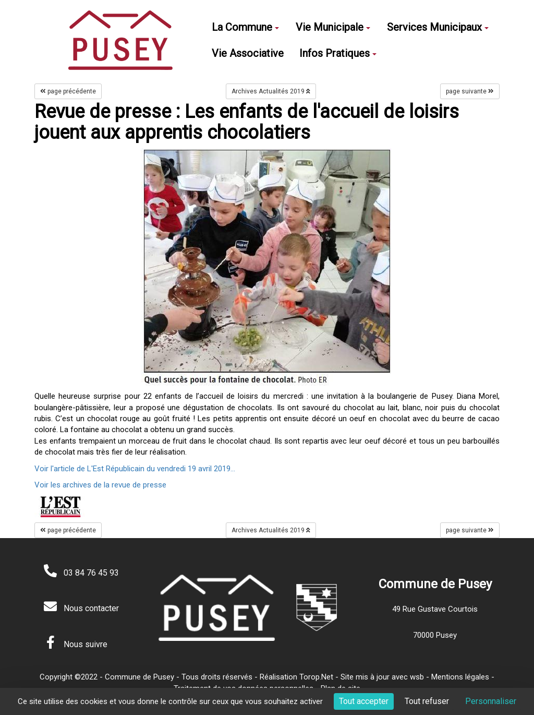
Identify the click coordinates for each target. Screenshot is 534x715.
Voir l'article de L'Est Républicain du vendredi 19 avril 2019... (134, 468)
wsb (417, 677)
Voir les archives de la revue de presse (100, 485)
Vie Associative (248, 53)
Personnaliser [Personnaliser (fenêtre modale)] (490, 701)
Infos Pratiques (338, 53)
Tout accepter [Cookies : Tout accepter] (364, 701)
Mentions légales (460, 677)
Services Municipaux (438, 27)
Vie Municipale (333, 27)
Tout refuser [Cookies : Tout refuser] (427, 701)
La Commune (245, 27)
